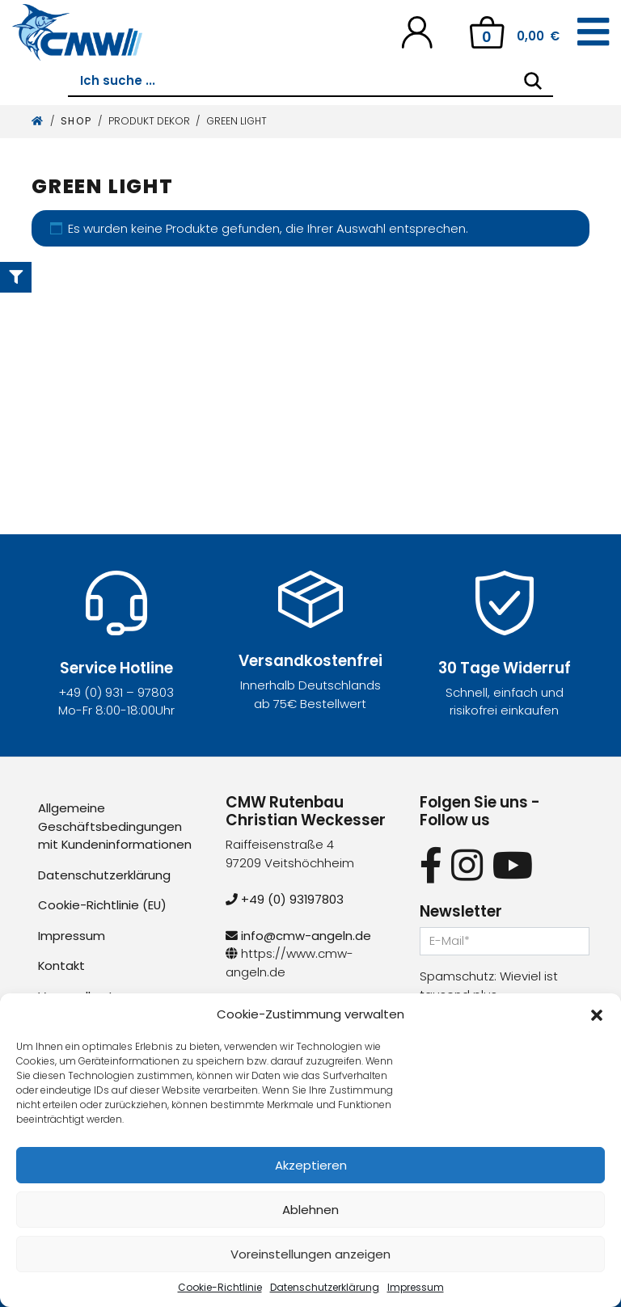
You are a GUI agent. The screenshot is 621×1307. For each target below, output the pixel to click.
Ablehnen (310, 1209)
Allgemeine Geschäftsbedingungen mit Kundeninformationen (115, 826)
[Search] (533, 81)
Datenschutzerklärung (324, 1287)
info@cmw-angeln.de (298, 935)
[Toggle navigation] (593, 32)
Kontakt (62, 965)
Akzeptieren (311, 1165)
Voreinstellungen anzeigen (310, 1254)
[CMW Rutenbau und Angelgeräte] (77, 32)
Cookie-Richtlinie (220, 1287)
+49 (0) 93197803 (285, 899)
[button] (597, 1014)
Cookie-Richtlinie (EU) (102, 904)
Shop (76, 121)
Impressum (415, 1287)
